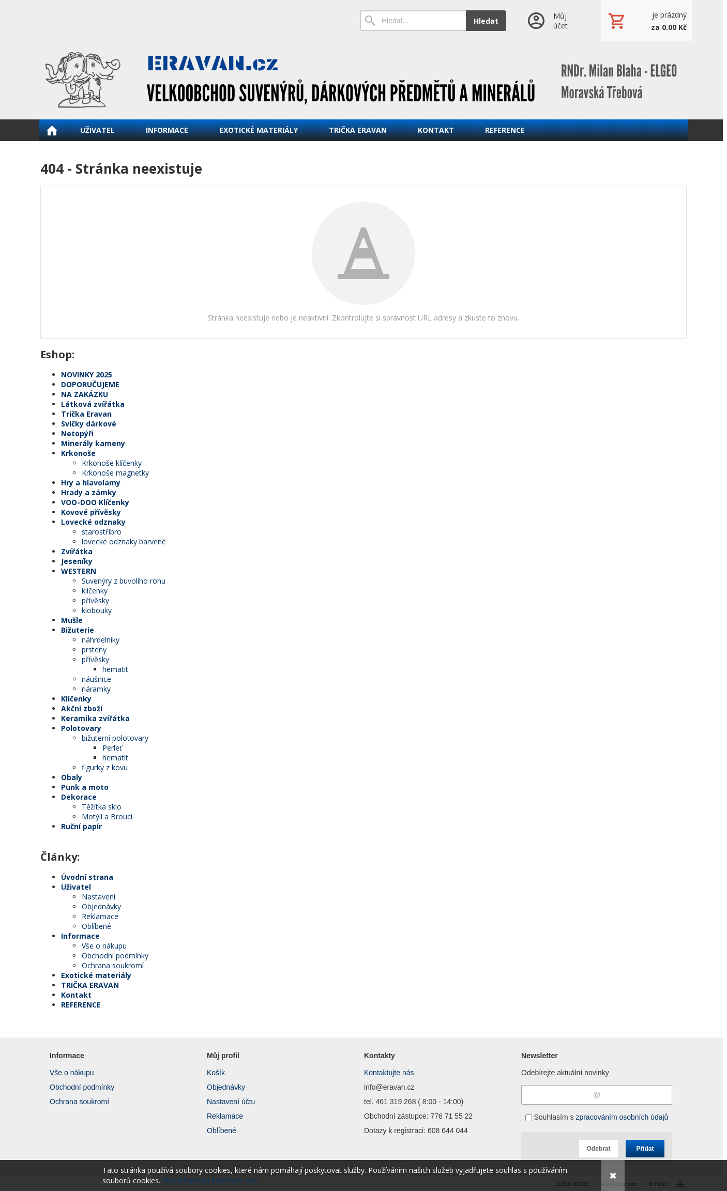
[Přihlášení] (553, 20)
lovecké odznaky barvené (124, 541)
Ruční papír (81, 826)
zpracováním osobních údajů (621, 1117)
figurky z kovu (105, 767)
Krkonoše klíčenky (112, 463)
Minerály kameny (93, 443)
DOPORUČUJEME (90, 384)
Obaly (71, 777)
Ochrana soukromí (113, 965)
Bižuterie (77, 630)
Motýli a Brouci (107, 816)
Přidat (645, 1148)
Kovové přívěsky (91, 512)
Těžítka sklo (102, 807)
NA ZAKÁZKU (84, 394)
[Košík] (646, 20)
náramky (96, 689)
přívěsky (95, 600)
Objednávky (101, 906)
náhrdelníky (100, 640)
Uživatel (76, 887)
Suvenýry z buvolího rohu (123, 581)
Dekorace (79, 797)
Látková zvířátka (93, 404)
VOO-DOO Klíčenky (95, 502)
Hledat (486, 21)
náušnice (96, 679)
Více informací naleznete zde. (211, 1180)
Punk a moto (85, 787)
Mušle (72, 620)
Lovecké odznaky (93, 522)
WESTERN (78, 571)
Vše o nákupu (104, 946)
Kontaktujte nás (389, 1072)
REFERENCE (81, 1005)
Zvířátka (77, 551)
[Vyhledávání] (413, 20)
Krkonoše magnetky (115, 473)
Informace (80, 936)
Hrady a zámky (88, 492)
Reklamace (100, 916)
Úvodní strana (87, 877)
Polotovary (81, 728)
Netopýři (77, 433)
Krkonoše (78, 453)
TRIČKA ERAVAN (90, 985)
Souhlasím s (597, 1117)
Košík (216, 1072)
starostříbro (102, 532)
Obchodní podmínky (115, 955)
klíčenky (95, 591)
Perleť (112, 748)
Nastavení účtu (231, 1101)
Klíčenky (76, 699)
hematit (115, 669)
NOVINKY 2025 (86, 374)
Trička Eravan (86, 414)
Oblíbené (96, 926)
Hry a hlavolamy (90, 482)
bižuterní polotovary (115, 738)
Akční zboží (81, 708)
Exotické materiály (96, 975)
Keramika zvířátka (95, 718)
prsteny (94, 649)
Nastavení (98, 897)
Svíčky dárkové (88, 424)
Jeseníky (77, 561)
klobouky (97, 610)
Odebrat (598, 1148)
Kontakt (76, 995)
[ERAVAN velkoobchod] (363, 80)
